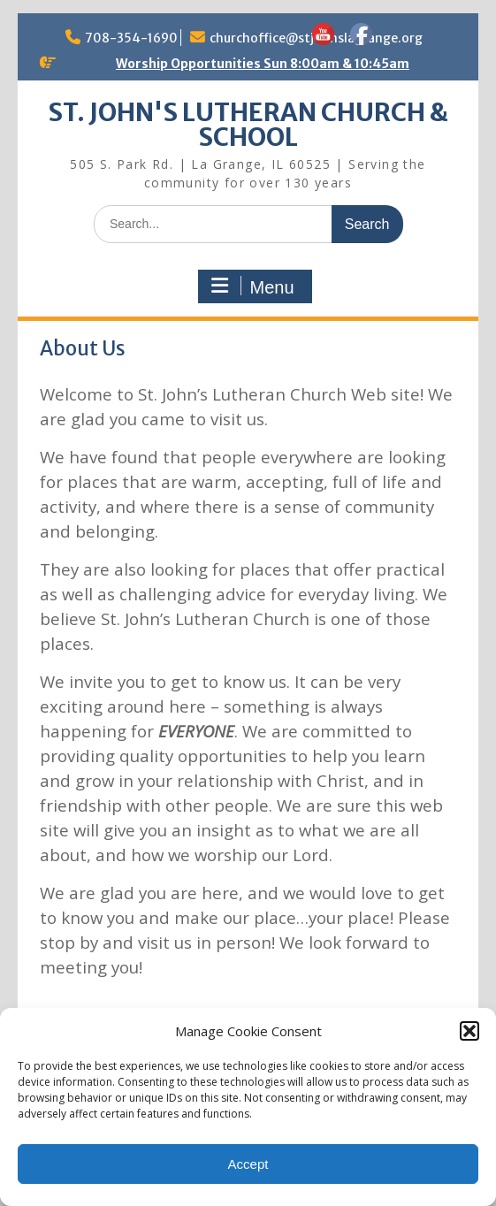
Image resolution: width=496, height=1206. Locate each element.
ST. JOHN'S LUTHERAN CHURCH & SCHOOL (248, 124)
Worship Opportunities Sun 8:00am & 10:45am (262, 64)
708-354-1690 (131, 38)
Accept (248, 1164)
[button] (469, 1031)
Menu (252, 286)
